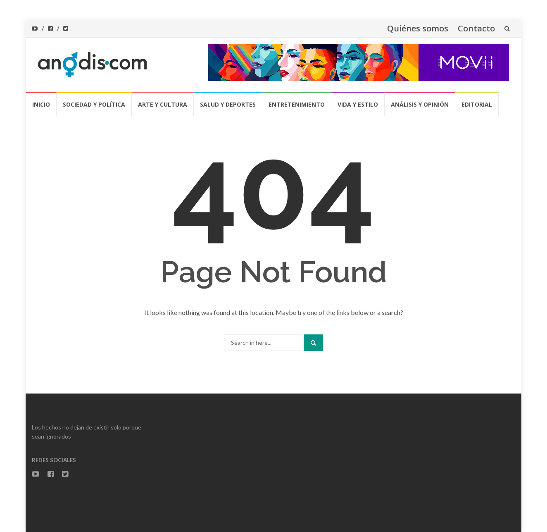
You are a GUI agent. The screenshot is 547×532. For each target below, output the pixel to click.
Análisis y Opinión (420, 104)
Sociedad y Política (94, 104)
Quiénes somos (417, 28)
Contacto (476, 28)
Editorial (476, 104)
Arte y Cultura (162, 104)
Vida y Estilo (358, 104)
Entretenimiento (297, 104)
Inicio (41, 104)
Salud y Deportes (228, 104)
